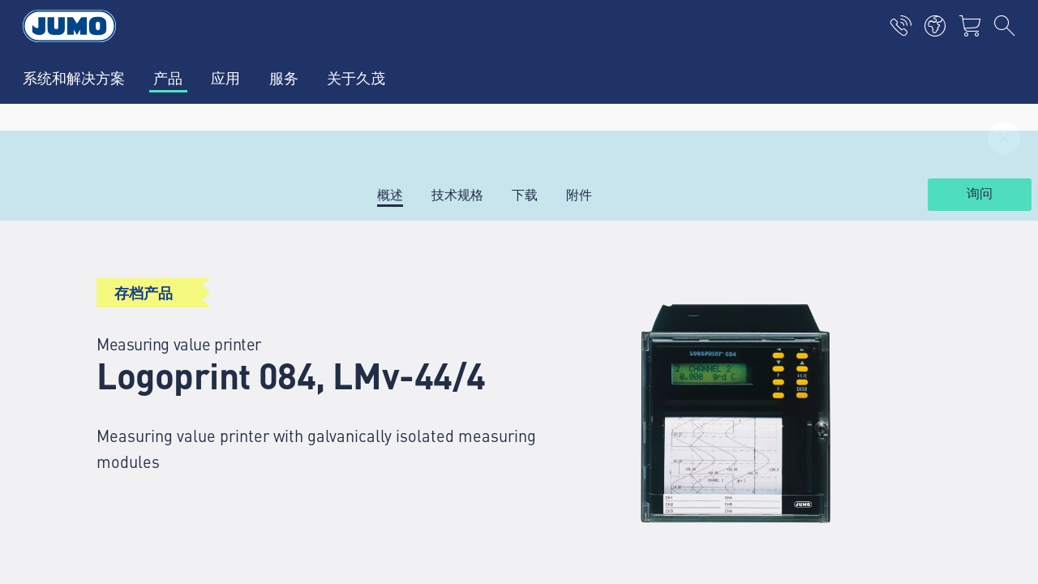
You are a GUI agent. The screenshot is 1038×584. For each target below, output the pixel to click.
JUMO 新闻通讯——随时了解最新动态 (647, 369)
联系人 (317, 371)
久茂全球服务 (337, 307)
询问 (980, 194)
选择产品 (324, 339)
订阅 (940, 395)
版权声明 (84, 514)
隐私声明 (84, 546)
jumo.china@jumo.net (152, 448)
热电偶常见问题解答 (356, 402)
